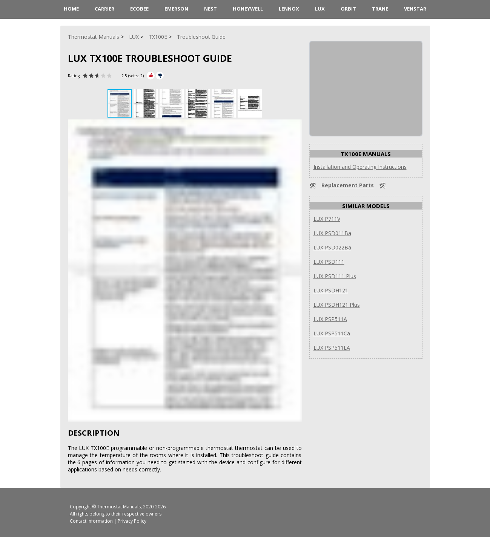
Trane (380, 8)
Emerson (176, 8)
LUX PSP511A (330, 319)
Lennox (289, 8)
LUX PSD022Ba (332, 247)
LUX (320, 8)
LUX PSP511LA (331, 347)
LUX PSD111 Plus (334, 276)
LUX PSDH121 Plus (336, 304)
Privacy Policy (132, 521)
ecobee (139, 8)
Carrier (104, 8)
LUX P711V (326, 218)
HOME (71, 8)
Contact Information (91, 521)
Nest (210, 8)
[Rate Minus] (160, 76)
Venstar (415, 8)
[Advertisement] (366, 88)
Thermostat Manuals (119, 506)
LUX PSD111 (328, 261)
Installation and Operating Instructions (360, 166)
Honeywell (248, 8)
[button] (147, 103)
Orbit (348, 8)
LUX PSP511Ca (331, 333)
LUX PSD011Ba (332, 233)
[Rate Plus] (151, 76)
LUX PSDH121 (330, 290)
